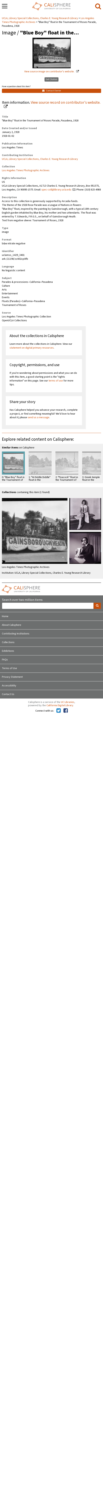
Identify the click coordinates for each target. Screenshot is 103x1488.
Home (5, 616)
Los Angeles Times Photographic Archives (25, 170)
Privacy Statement (12, 677)
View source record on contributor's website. (65, 102)
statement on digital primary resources (32, 348)
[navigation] (4, 6)
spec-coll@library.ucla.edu (56, 190)
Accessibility (9, 686)
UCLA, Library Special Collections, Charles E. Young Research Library (40, 18)
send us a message (38, 417)
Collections (8, 642)
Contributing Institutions (15, 634)
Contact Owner (51, 90)
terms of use (56, 381)
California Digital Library (59, 705)
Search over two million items (22, 600)
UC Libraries (67, 702)
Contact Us (8, 694)
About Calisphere (11, 625)
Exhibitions (8, 651)
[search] (98, 6)
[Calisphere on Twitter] (58, 710)
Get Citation (51, 79)
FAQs (5, 660)
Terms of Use (9, 668)
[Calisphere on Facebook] (65, 710)
